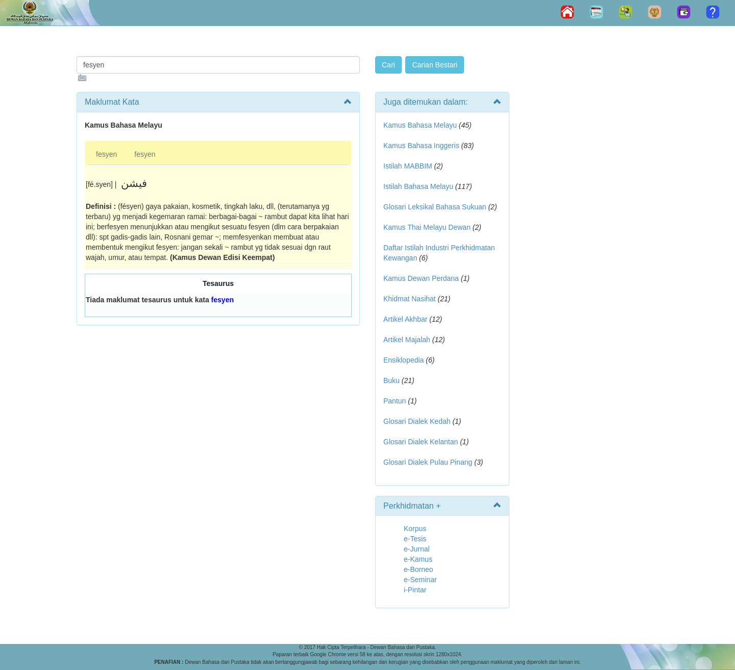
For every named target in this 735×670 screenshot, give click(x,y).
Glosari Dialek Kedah (417, 421)
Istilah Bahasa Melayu (418, 186)
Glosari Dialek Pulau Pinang (427, 462)
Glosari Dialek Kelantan (420, 442)
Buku (391, 380)
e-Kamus (418, 559)
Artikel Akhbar (405, 319)
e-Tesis (415, 539)
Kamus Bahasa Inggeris (421, 145)
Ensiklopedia (403, 360)
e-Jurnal (417, 549)
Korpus (415, 528)
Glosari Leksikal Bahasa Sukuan (434, 207)
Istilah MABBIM (407, 166)
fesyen (106, 154)
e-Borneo (418, 569)
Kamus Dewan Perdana (421, 278)
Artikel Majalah (406, 340)
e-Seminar (420, 580)
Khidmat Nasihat (409, 299)
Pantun (394, 401)
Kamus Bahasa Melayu (421, 125)
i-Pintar (415, 590)
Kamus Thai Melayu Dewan (427, 227)
